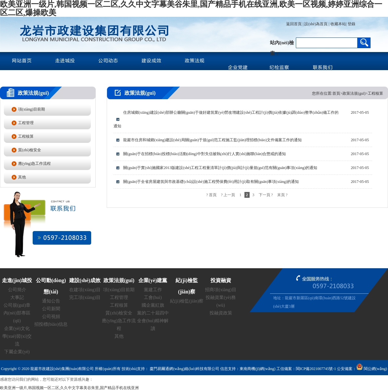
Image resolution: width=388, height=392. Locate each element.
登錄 (351, 24)
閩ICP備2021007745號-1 (316, 368)
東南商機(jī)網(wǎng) (257, 368)
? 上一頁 (228, 195)
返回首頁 (294, 24)
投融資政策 (221, 313)
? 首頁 (211, 195)
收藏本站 (338, 24)
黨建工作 (153, 289)
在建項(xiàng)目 (84, 289)
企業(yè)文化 (17, 328)
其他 (22, 177)
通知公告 (51, 301)
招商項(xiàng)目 (220, 289)
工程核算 (26, 136)
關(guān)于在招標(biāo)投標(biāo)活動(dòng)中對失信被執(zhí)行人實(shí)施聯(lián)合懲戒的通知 (204, 154)
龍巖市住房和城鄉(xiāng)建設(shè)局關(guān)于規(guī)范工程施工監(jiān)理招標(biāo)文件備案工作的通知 (212, 140)
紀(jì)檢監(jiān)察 (186, 301)
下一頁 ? (266, 195)
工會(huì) (153, 297)
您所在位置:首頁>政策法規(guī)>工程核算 (347, 93)
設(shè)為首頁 (316, 24)
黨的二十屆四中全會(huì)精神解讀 (153, 321)
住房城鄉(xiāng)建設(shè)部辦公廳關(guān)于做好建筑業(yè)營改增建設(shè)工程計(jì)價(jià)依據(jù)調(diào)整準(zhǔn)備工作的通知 (226, 119)
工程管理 (26, 123)
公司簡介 (17, 289)
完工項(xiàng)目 (84, 297)
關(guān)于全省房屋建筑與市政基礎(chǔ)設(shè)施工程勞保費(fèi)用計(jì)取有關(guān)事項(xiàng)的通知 (211, 181)
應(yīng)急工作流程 (34, 163)
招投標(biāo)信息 (51, 324)
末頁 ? (282, 195)
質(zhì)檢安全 (29, 150)
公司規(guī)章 (17, 305)
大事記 (17, 297)
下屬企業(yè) (17, 351)
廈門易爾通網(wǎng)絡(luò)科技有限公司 (184, 368)
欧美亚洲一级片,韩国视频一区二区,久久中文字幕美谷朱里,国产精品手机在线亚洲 (69, 388)
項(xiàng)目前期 (31, 109)
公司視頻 (51, 316)
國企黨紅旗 (153, 305)
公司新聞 (51, 308)
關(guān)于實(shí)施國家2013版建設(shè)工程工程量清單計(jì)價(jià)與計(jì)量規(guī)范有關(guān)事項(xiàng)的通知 (220, 167)
